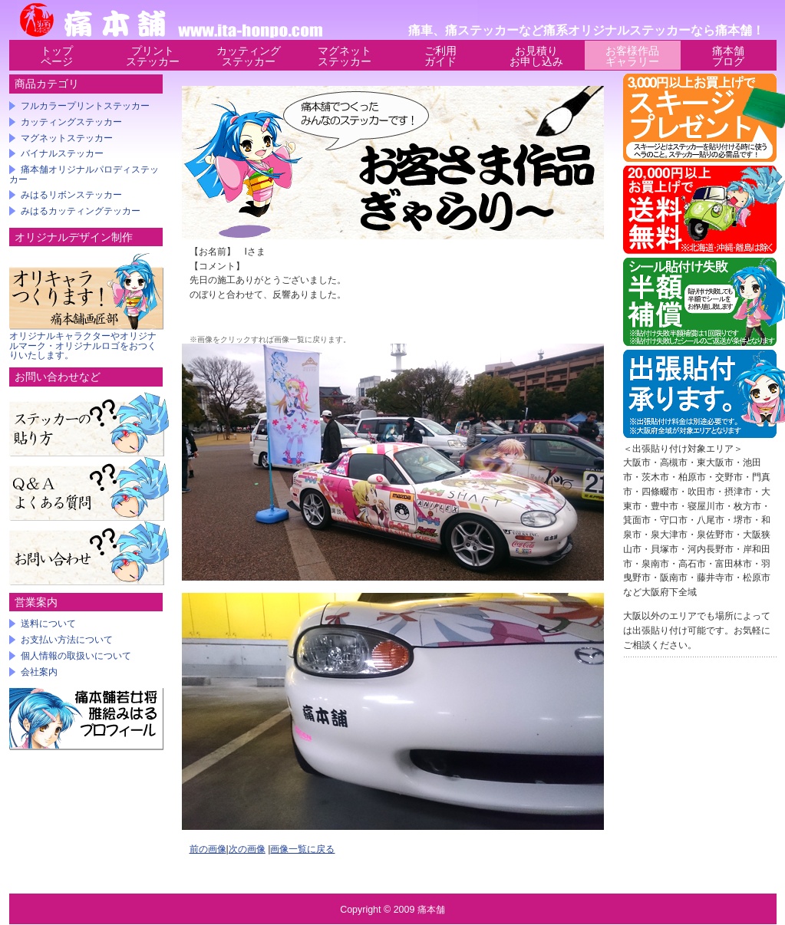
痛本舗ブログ (728, 55)
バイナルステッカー (62, 153)
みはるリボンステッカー (71, 194)
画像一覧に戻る (302, 849)
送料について (48, 623)
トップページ (57, 55)
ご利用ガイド (440, 55)
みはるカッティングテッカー (80, 211)
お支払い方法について (67, 639)
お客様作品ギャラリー (632, 55)
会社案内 (39, 672)
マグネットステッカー (344, 55)
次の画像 (247, 849)
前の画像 (208, 849)
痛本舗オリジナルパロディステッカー (84, 174)
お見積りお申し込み (536, 55)
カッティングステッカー (248, 55)
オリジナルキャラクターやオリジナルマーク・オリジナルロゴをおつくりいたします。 (83, 345)
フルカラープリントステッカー (85, 105)
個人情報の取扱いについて (76, 655)
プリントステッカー (153, 55)
